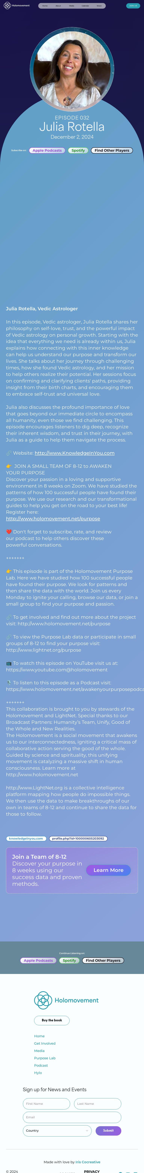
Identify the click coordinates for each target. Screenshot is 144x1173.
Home (39, 1036)
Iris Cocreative (88, 1162)
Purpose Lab (45, 1058)
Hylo (38, 1073)
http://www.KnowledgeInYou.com (75, 453)
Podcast (41, 1065)
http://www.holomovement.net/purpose (53, 518)
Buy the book (52, 1020)
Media (39, 1051)
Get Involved (45, 1043)
